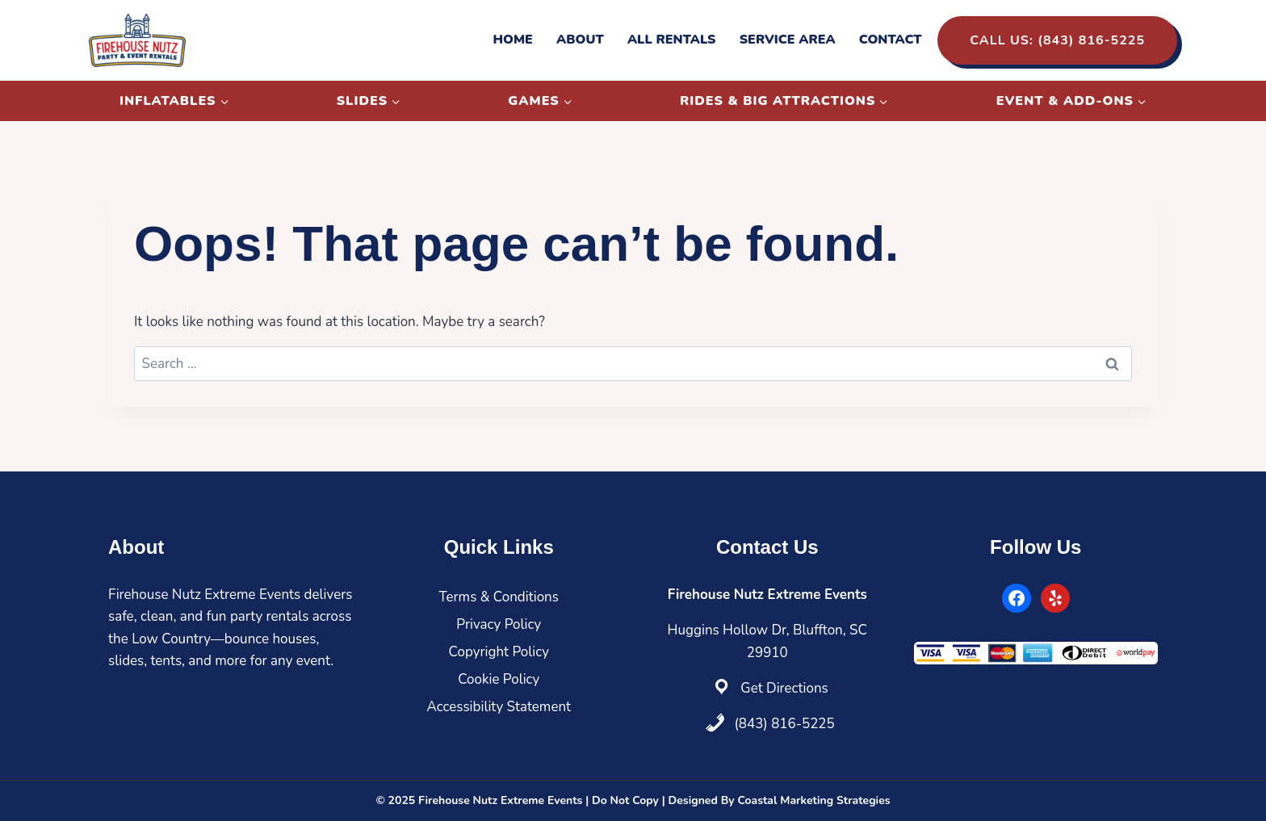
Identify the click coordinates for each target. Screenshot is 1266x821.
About (580, 39)
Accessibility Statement (498, 706)
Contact (890, 39)
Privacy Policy (498, 624)
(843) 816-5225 (784, 723)
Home (512, 39)
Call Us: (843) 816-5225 (1057, 40)
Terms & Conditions (499, 597)
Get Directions (784, 688)
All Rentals (671, 39)
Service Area (788, 39)
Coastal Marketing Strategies (813, 800)
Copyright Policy (499, 652)
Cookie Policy (498, 679)
